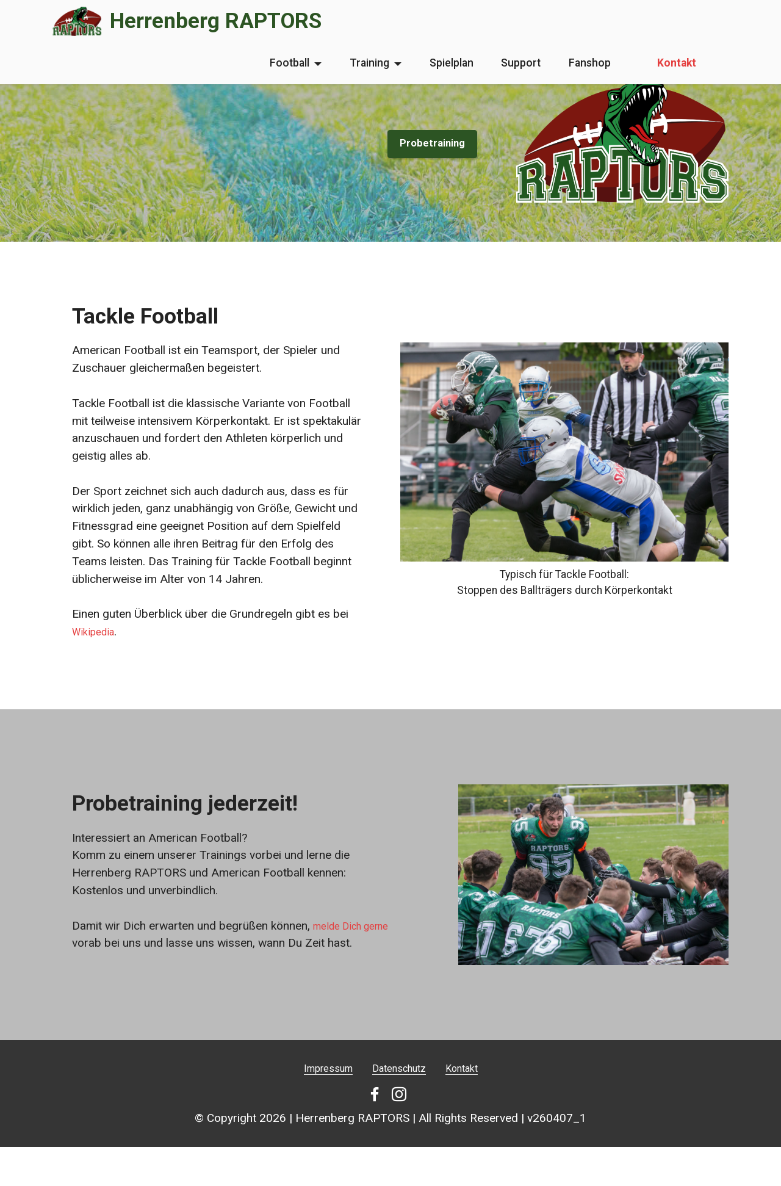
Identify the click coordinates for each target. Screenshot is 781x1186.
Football (289, 63)
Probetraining (428, 143)
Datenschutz (400, 1083)
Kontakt (676, 63)
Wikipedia (96, 631)
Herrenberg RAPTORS (216, 21)
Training (369, 63)
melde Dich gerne (357, 940)
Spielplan (451, 63)
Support (521, 63)
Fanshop (590, 63)
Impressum (319, 1083)
